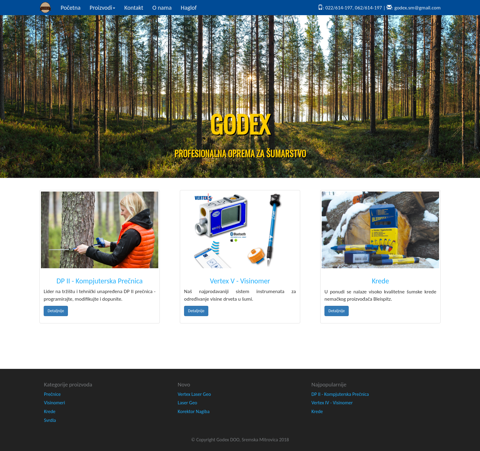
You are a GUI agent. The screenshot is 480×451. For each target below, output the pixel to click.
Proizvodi (102, 7)
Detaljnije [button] (56, 310)
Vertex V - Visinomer (240, 280)
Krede (380, 280)
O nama (162, 7)
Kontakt (133, 7)
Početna (73, 7)
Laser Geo (187, 403)
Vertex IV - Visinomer (332, 403)
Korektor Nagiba (194, 411)
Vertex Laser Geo (194, 394)
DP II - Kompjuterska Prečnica (99, 280)
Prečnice (52, 394)
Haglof (189, 7)
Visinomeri (54, 403)
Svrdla (50, 420)
